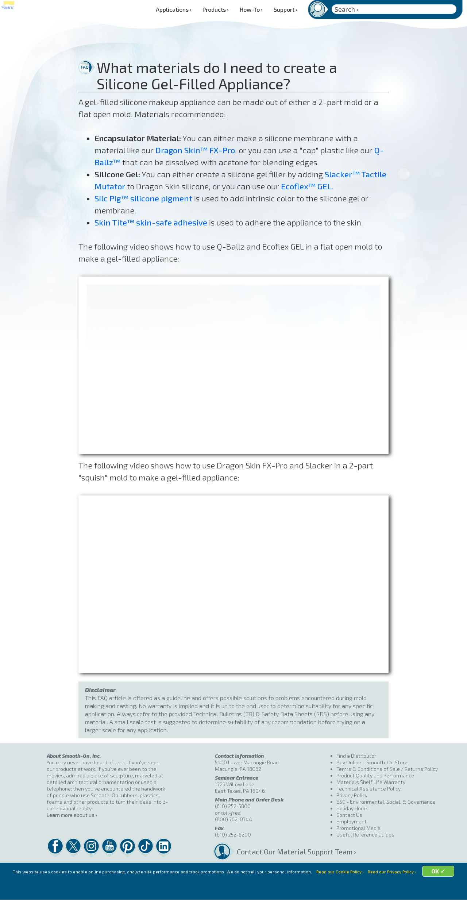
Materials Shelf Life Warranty (370, 782)
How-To (251, 9)
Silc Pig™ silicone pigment (143, 198)
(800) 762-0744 (233, 819)
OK (290, 891)
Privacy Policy (351, 795)
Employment (351, 821)
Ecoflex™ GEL (306, 186)
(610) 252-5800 (233, 806)
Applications (174, 9)
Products (215, 9)
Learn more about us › (72, 815)
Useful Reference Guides (365, 834)
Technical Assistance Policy (368, 788)
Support (285, 9)
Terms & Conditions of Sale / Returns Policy (387, 769)
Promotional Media (358, 828)
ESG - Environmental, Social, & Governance (385, 802)
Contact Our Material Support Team (286, 851)
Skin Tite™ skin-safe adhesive (150, 222)
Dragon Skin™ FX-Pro (195, 150)
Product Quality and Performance (375, 775)
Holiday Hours (352, 808)
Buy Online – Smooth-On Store (372, 762)
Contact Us (349, 815)
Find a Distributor (356, 756)
